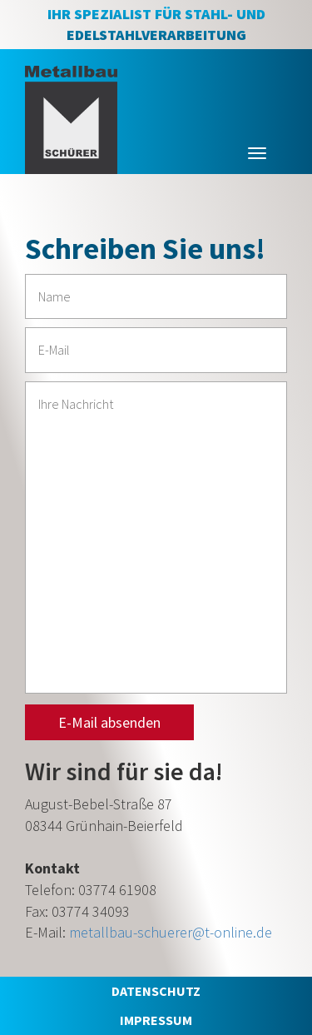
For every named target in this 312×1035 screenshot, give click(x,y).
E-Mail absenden (109, 722)
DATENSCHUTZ (156, 991)
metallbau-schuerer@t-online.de (170, 932)
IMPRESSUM (156, 1020)
